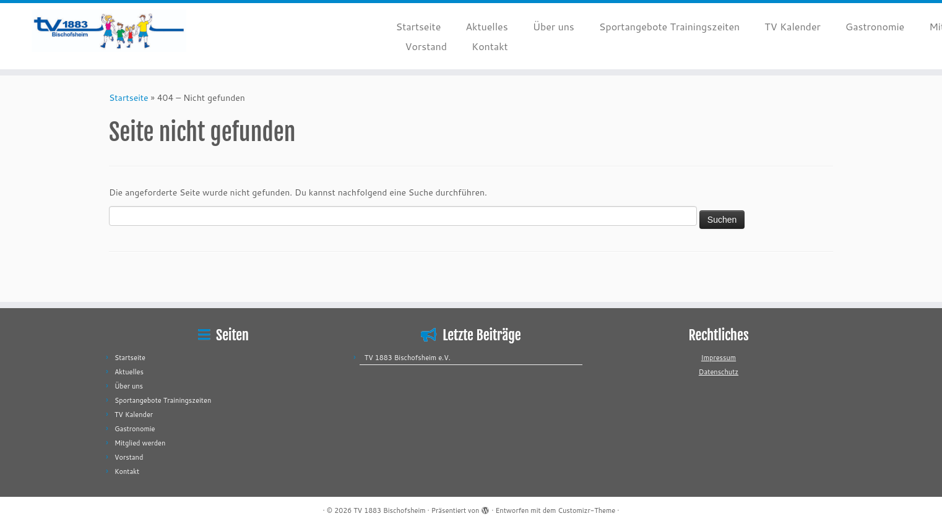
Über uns (553, 26)
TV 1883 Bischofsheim (389, 510)
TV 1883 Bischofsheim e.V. (408, 358)
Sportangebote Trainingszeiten (669, 26)
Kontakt (490, 46)
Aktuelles (486, 26)
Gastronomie (874, 26)
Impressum (718, 358)
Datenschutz (718, 372)
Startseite (418, 26)
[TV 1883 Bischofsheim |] (108, 30)
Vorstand (426, 46)
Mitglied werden (140, 443)
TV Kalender (792, 26)
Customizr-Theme (586, 510)
